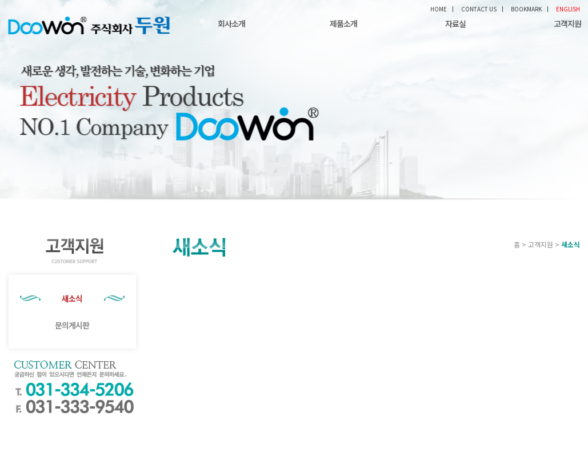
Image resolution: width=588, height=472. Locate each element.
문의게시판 (72, 325)
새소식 (72, 298)
